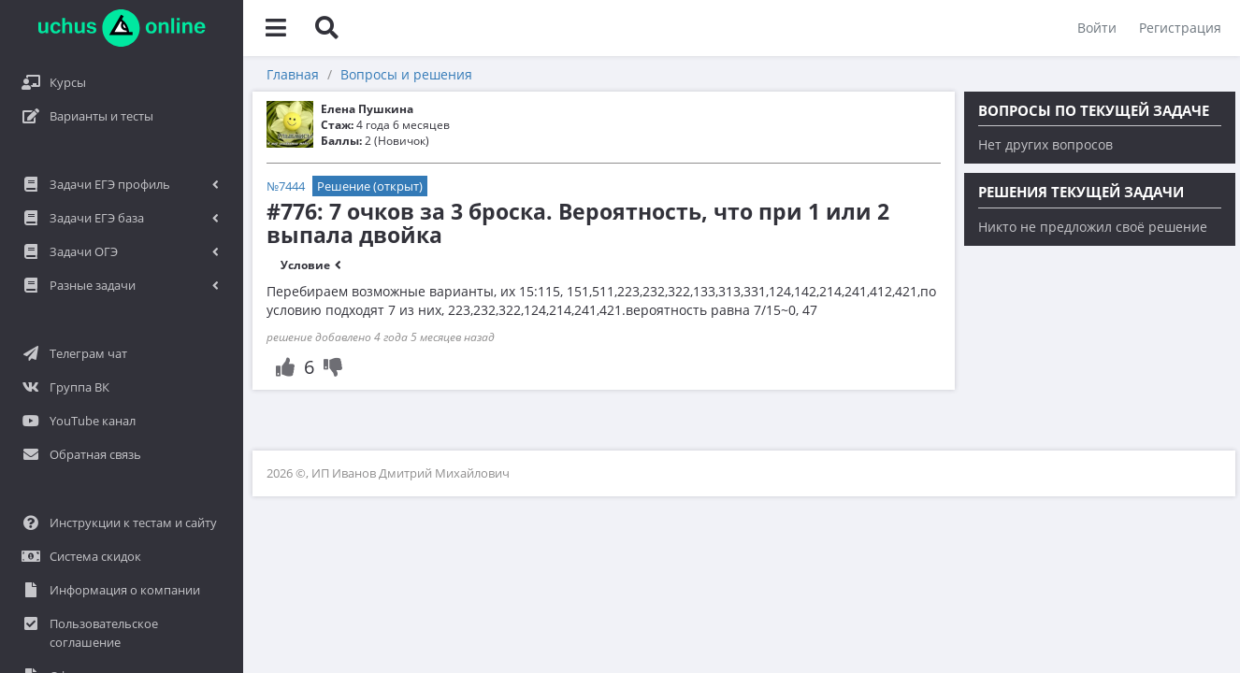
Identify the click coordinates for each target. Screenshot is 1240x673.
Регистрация (1180, 27)
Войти (1097, 27)
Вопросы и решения (406, 74)
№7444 (286, 186)
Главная (293, 74)
